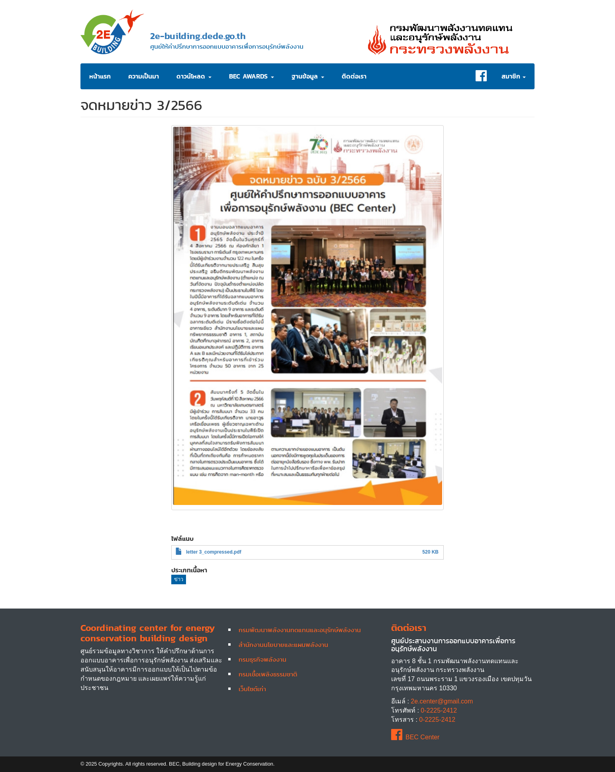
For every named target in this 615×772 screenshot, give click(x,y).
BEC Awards (251, 76)
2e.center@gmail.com (442, 701)
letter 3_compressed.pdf (213, 552)
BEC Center (415, 737)
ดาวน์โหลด (194, 76)
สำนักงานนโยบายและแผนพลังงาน (283, 644)
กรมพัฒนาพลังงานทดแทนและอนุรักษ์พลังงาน (300, 629)
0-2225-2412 (439, 710)
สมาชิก (513, 76)
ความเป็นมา (143, 76)
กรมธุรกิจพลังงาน (262, 659)
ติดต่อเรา (354, 76)
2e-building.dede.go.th (198, 36)
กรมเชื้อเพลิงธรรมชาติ (268, 674)
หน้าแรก (100, 76)
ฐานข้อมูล (308, 76)
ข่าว (178, 579)
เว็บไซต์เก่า (252, 688)
